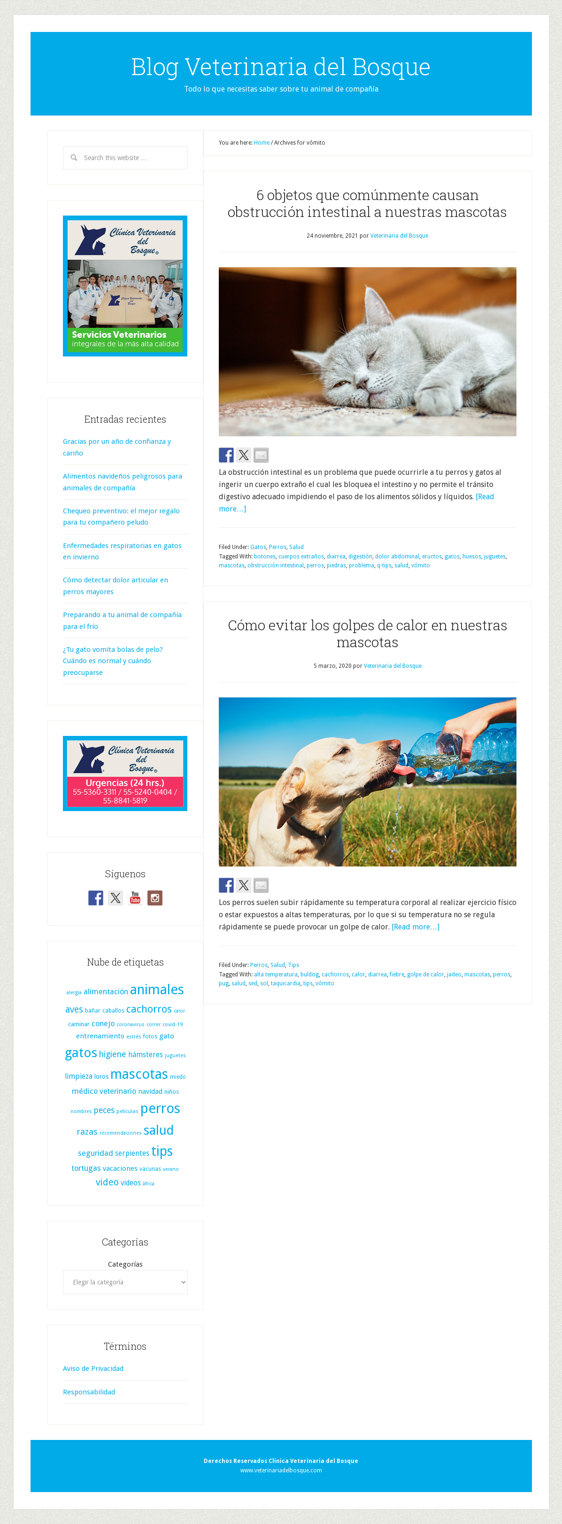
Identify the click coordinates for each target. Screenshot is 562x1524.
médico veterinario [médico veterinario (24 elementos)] (104, 1091)
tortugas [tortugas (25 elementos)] (86, 1168)
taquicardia (285, 983)
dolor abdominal (397, 556)
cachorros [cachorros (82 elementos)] (149, 1009)
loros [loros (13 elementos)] (101, 1076)
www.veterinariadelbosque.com (281, 1470)
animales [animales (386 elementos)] (157, 990)
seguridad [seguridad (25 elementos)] (95, 1153)
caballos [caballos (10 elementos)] (113, 1010)
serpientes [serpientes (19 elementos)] (132, 1153)
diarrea (336, 556)
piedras (336, 565)
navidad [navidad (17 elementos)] (150, 1091)
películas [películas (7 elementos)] (127, 1111)
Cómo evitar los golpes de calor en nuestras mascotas (368, 633)
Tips (293, 965)
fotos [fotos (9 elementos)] (150, 1036)
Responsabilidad (89, 1392)
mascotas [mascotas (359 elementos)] (139, 1074)
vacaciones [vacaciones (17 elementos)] (120, 1168)
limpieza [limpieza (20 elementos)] (78, 1076)
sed (252, 983)
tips (308, 983)
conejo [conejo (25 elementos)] (103, 1023)
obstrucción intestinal (275, 565)
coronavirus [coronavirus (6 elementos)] (130, 1024)
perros (315, 565)
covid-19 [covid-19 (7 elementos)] (172, 1024)
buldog (309, 974)
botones (265, 556)
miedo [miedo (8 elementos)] (178, 1077)
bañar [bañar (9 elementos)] (92, 1010)
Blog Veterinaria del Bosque (281, 66)
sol (264, 983)
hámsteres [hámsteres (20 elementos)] (145, 1054)
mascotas (232, 565)
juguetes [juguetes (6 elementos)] (175, 1055)
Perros (277, 547)
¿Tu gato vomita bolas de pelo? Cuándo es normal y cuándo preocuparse (113, 661)
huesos (471, 556)
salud (401, 565)
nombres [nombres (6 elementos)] (81, 1111)
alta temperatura (276, 974)
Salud (296, 547)
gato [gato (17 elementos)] (166, 1036)
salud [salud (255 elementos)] (159, 1130)
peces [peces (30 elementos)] (104, 1110)
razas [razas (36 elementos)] (87, 1132)
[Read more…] (415, 926)
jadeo (454, 974)
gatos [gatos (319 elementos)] (81, 1052)
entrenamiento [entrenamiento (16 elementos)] (100, 1036)
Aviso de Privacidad (93, 1368)
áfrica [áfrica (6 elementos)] (148, 1184)
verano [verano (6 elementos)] (171, 1169)
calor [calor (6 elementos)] (179, 1011)
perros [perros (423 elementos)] (160, 1108)
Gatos (258, 547)
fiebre (397, 974)
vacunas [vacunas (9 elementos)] (150, 1169)
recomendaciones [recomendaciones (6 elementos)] (121, 1133)
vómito (420, 565)
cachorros (335, 974)
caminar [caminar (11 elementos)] (79, 1024)
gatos (452, 556)
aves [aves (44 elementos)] (74, 1009)
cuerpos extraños (301, 556)
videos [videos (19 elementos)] (131, 1183)
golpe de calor (425, 974)
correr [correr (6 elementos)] (153, 1024)
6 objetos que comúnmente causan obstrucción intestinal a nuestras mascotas (367, 203)
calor (358, 974)
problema (361, 565)
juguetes (495, 556)
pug (224, 983)
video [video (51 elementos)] (107, 1182)
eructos (432, 556)
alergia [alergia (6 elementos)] (74, 993)
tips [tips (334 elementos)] (162, 1151)
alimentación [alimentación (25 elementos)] (106, 991)
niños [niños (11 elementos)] (171, 1091)
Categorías (125, 1264)
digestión (360, 556)
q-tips (384, 565)
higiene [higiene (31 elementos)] (112, 1054)
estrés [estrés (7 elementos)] (133, 1037)
